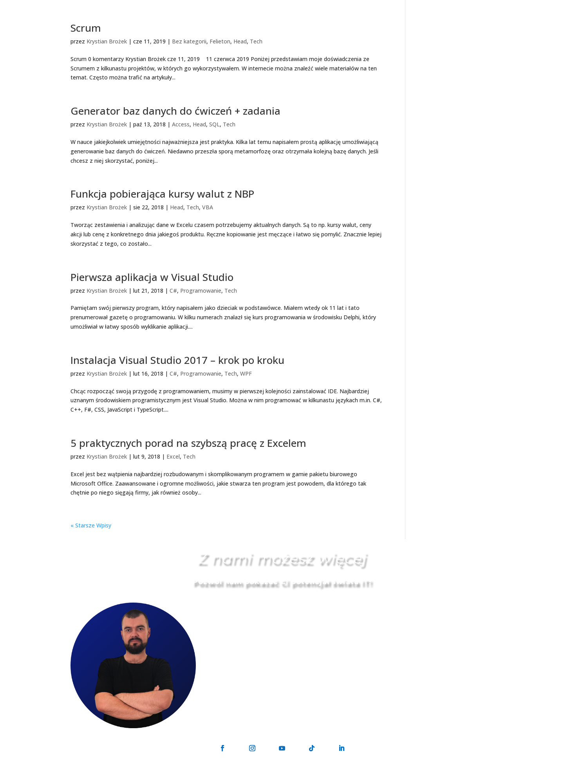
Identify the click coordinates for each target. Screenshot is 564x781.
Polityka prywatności (311, 776)
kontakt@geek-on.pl (284, 645)
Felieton (220, 41)
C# (173, 290)
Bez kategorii (189, 41)
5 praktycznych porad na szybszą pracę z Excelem (188, 443)
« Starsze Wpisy (90, 525)
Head (240, 41)
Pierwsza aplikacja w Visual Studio (151, 277)
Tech (256, 41)
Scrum (85, 28)
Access (181, 124)
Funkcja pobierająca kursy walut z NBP (162, 194)
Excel (173, 456)
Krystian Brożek (107, 41)
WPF (246, 373)
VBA (207, 207)
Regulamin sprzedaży (371, 776)
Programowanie (200, 290)
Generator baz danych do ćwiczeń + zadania (175, 111)
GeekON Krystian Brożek (247, 776)
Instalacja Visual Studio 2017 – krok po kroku (177, 360)
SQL (214, 124)
